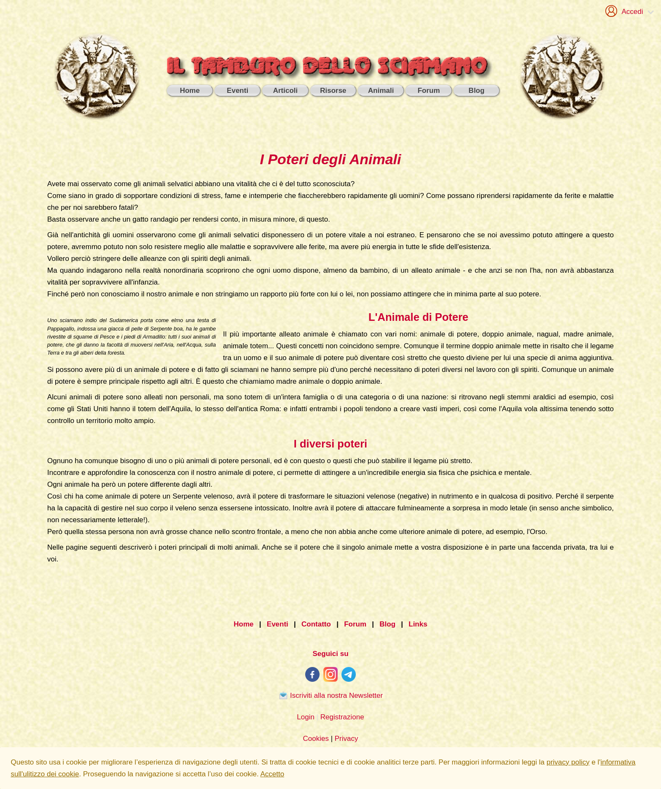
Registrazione (342, 717)
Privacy (346, 739)
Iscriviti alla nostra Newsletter (330, 695)
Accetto (273, 774)
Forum (355, 625)
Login (305, 717)
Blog (387, 625)
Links (417, 625)
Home (243, 625)
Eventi (277, 625)
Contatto (316, 625)
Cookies (315, 739)
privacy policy (567, 762)
